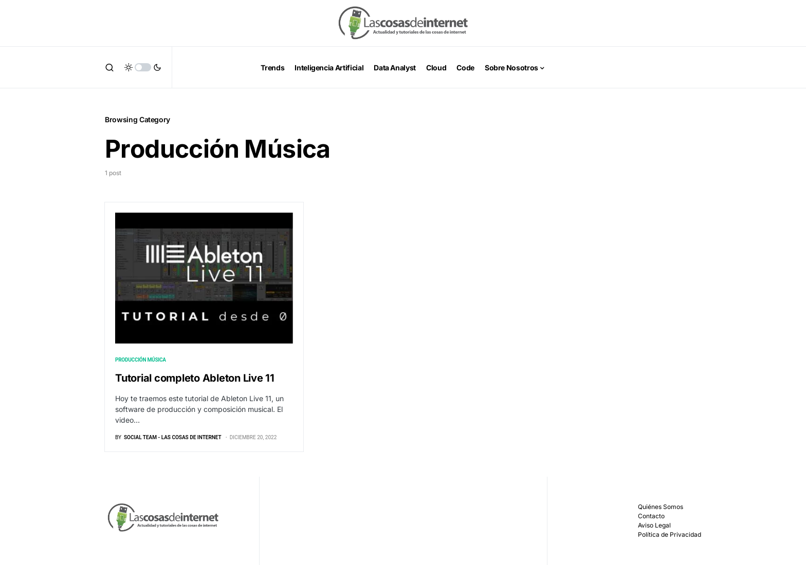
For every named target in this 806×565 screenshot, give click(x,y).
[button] (109, 67)
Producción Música (140, 360)
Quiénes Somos (660, 507)
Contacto (651, 516)
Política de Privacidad (669, 534)
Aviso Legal (654, 525)
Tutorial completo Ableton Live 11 (194, 378)
